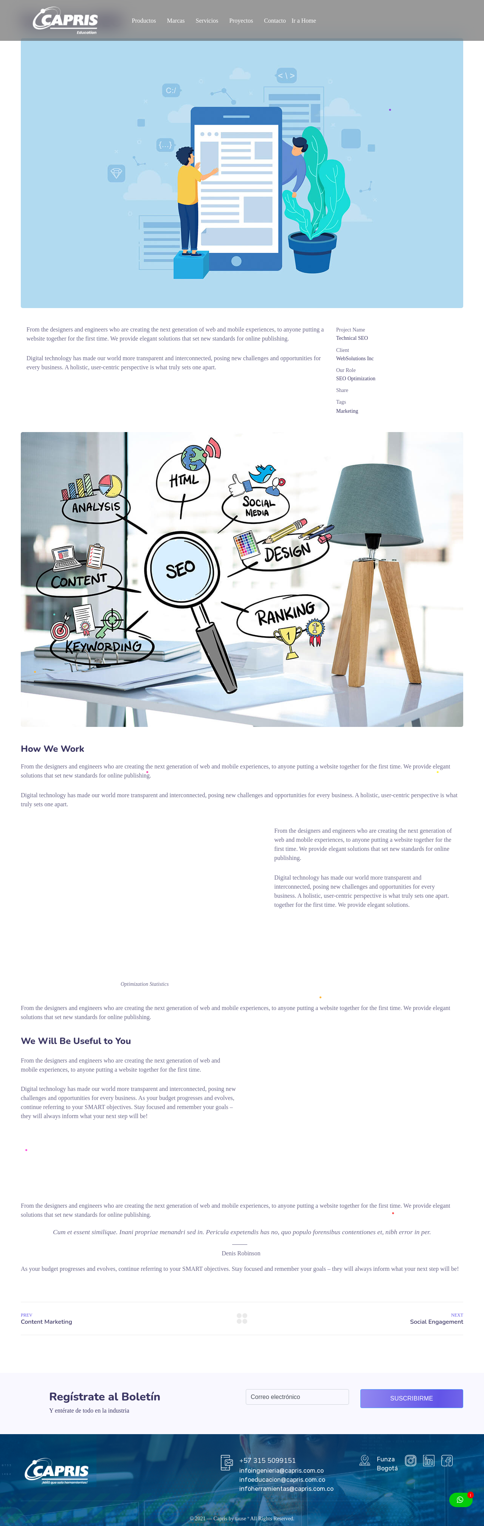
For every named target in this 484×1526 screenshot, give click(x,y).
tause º (242, 1518)
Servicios (207, 20)
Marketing (347, 411)
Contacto (275, 20)
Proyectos (241, 20)
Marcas (176, 20)
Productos (144, 20)
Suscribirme (411, 1398)
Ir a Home (304, 20)
